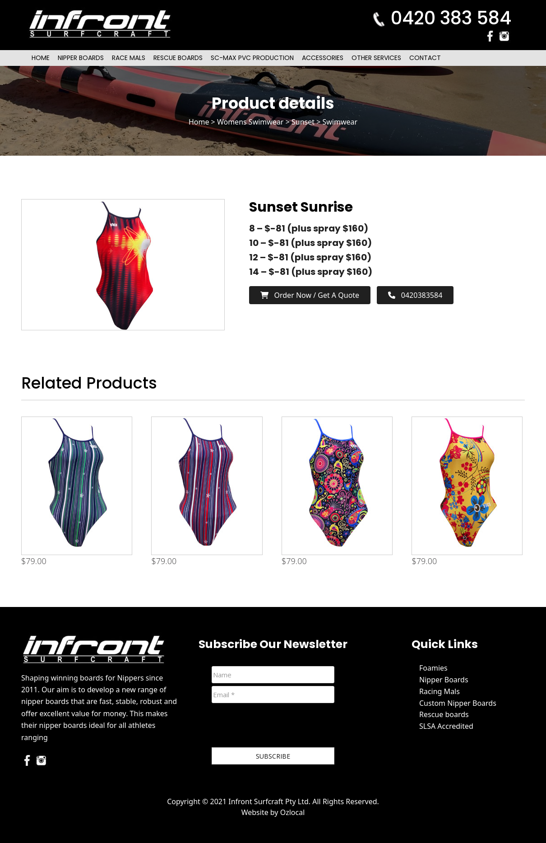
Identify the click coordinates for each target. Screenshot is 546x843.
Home (41, 57)
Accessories (322, 57)
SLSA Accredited (446, 726)
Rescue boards (444, 714)
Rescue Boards (178, 57)
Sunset (303, 122)
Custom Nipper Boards (457, 703)
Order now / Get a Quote (309, 295)
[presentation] (280, 727)
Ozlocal (292, 812)
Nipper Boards (81, 57)
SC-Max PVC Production (252, 57)
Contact (425, 57)
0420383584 (415, 295)
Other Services (376, 57)
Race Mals (128, 57)
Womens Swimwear (250, 122)
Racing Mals (439, 691)
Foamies (433, 668)
